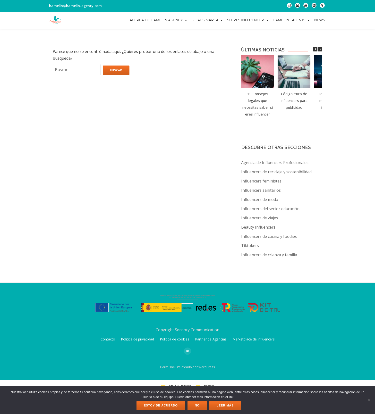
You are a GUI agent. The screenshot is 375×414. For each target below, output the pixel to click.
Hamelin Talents (289, 20)
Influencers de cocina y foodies (269, 236)
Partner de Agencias (211, 372)
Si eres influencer (245, 20)
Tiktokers (250, 245)
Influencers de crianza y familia (269, 254)
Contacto (108, 372)
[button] (320, 49)
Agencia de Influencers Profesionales (274, 162)
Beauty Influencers (258, 227)
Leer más (225, 405)
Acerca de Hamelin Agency (156, 20)
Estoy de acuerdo (161, 405)
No (197, 405)
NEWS (319, 20)
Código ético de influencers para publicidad (294, 100)
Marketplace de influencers (253, 372)
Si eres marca (204, 20)
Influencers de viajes (259, 218)
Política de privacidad (137, 372)
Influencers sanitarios (261, 190)
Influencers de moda (259, 199)
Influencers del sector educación (270, 208)
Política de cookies (174, 372)
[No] (368, 399)
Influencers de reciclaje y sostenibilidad (276, 171)
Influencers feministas (261, 181)
